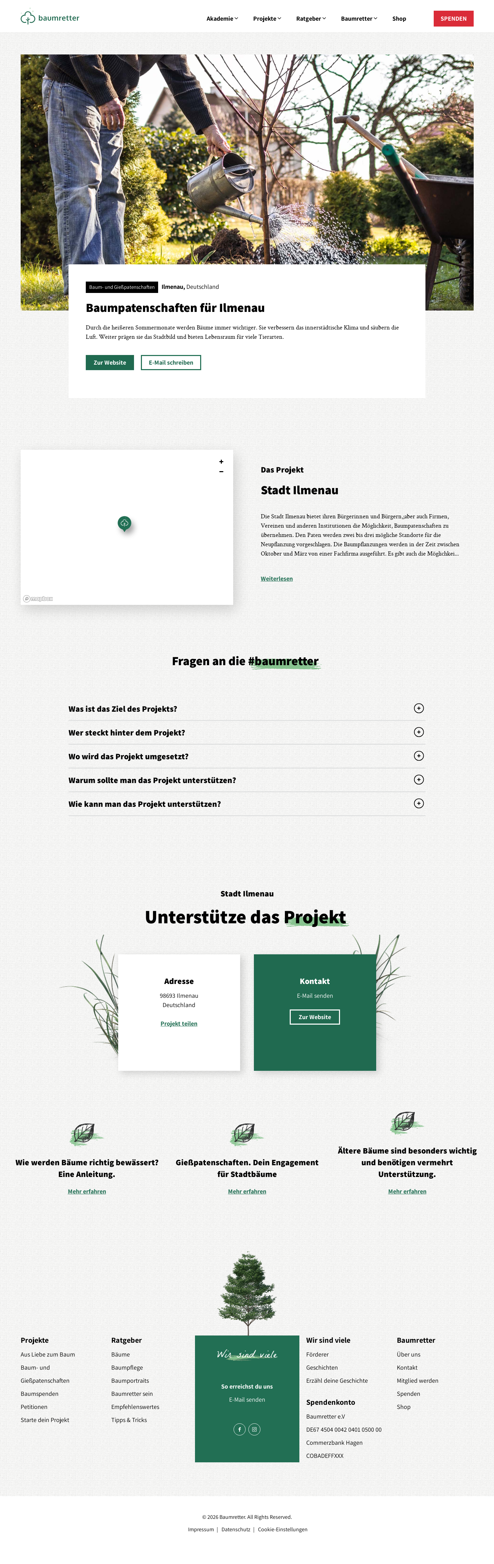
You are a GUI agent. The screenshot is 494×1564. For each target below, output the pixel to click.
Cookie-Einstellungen (283, 1529)
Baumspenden (40, 1394)
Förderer (317, 1354)
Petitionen (34, 1407)
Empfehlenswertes (135, 1407)
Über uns (408, 1354)
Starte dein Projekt (45, 1420)
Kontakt (407, 1367)
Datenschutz (236, 1529)
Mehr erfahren (87, 1191)
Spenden (408, 1394)
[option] (87, 1158)
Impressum (201, 1529)
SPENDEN (454, 18)
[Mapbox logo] (38, 599)
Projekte (267, 19)
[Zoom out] (221, 472)
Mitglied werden (418, 1380)
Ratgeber (311, 19)
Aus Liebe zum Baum (48, 1354)
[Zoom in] (221, 462)
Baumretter (360, 19)
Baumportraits (130, 1380)
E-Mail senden (315, 995)
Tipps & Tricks (129, 1420)
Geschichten (322, 1367)
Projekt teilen (179, 1023)
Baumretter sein (132, 1394)
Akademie (223, 19)
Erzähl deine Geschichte (337, 1380)
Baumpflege (127, 1367)
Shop (399, 18)
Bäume (120, 1354)
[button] (110, 362)
